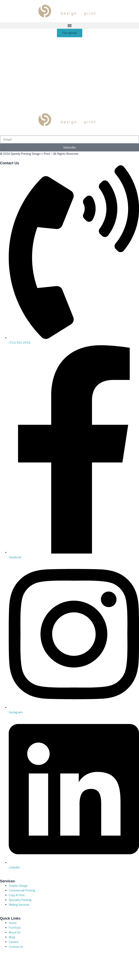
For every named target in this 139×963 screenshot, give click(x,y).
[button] (69, 25)
